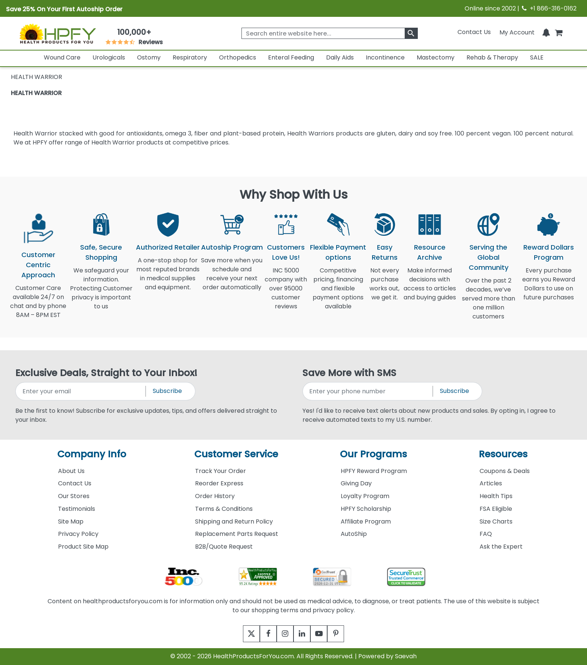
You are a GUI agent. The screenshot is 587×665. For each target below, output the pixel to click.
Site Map (70, 521)
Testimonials (76, 508)
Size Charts (496, 521)
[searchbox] (329, 33)
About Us (71, 471)
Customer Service (236, 454)
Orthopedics (237, 57)
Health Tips (496, 496)
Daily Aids (340, 57)
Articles (491, 483)
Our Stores (73, 496)
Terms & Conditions (224, 508)
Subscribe (167, 391)
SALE (537, 57)
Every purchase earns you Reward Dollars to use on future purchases (548, 288)
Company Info (91, 454)
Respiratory (190, 57)
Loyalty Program (365, 496)
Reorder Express (219, 483)
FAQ (486, 534)
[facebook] (262, 633)
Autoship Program (232, 247)
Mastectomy (435, 57)
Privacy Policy (78, 534)
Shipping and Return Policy (234, 521)
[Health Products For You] (57, 33)
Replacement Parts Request (236, 534)
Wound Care (62, 57)
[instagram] (283, 633)
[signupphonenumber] (368, 391)
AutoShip (354, 534)
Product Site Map (83, 546)
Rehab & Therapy (492, 57)
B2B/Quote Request (224, 546)
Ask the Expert (501, 546)
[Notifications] (546, 32)
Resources (503, 454)
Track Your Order (220, 471)
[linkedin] (303, 633)
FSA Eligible (496, 508)
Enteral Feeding (291, 57)
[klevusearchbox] (411, 33)
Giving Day (356, 483)
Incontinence (385, 57)
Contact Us (474, 32)
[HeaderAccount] (517, 32)
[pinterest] (345, 633)
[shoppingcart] (558, 32)
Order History (215, 496)
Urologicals (108, 57)
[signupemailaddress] (81, 391)
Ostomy (149, 57)
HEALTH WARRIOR (36, 93)
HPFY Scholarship (366, 508)
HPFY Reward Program (374, 471)
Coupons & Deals (505, 471)
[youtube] (324, 633)
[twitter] (242, 633)
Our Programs (373, 454)
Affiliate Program (366, 521)
